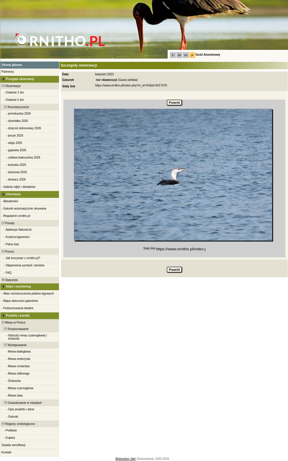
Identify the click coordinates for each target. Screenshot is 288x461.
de (179, 55)
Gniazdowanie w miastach (21, 402)
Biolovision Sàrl (126, 458)
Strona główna (12, 65)
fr (173, 55)
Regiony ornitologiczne (18, 424)
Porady (7, 223)
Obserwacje (11, 86)
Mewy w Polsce (13, 322)
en (185, 55)
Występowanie (14, 345)
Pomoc (7, 251)
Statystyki (9, 280)
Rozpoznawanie (14, 329)
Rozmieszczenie (15, 107)
